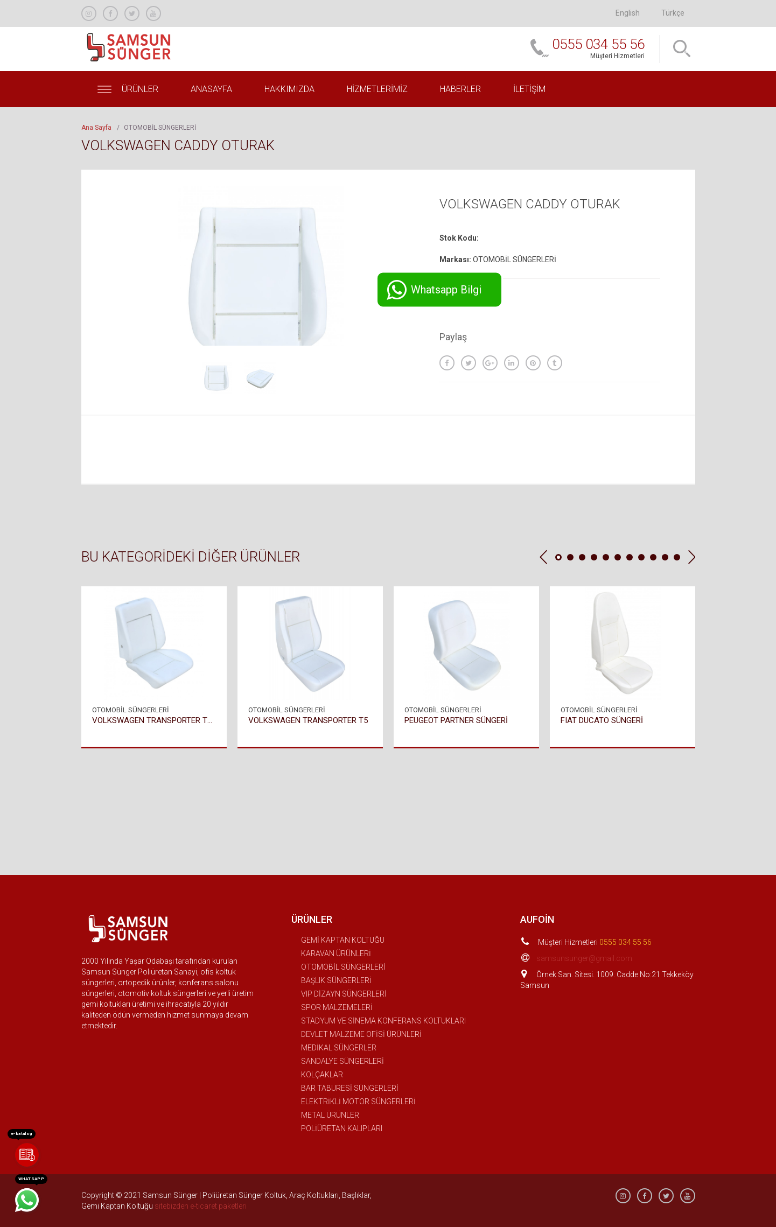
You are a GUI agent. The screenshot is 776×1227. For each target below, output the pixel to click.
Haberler (460, 89)
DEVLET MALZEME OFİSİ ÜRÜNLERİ (361, 1034)
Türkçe (672, 13)
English (628, 13)
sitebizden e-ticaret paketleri (201, 1206)
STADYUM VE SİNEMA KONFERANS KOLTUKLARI (383, 1020)
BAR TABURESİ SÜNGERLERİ (350, 1088)
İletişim (529, 89)
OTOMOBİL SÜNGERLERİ (343, 967)
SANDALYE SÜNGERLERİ (342, 1061)
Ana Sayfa (96, 127)
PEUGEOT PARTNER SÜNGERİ (456, 720)
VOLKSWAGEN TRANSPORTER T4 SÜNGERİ (154, 720)
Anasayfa (211, 89)
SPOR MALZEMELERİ (337, 1007)
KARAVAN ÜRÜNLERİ (336, 953)
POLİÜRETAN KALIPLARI (341, 1128)
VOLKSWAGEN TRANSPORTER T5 (308, 720)
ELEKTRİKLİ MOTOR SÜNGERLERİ (358, 1101)
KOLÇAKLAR (322, 1074)
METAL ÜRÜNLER (330, 1115)
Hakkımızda (289, 89)
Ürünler (127, 89)
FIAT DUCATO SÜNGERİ (602, 720)
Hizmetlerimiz (377, 89)
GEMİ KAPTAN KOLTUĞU (342, 940)
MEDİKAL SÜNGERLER (338, 1047)
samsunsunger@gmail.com (584, 958)
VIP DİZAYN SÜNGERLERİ (344, 994)
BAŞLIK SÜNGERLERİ (336, 980)
